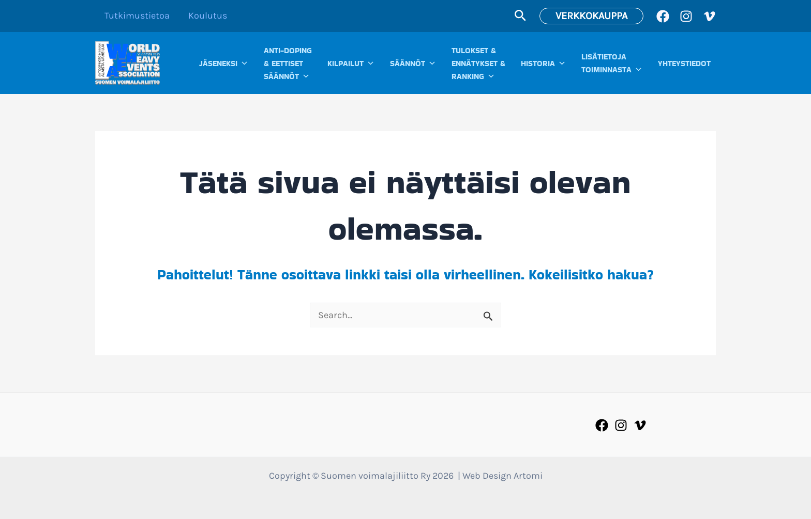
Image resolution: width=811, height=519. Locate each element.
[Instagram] (686, 16)
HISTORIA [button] (543, 63)
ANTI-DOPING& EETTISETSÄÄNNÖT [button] (288, 64)
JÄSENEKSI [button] (223, 63)
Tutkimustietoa (137, 15)
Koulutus (207, 15)
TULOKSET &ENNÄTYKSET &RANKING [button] (478, 64)
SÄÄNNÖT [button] (413, 63)
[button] (520, 16)
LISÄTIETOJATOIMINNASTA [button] (611, 63)
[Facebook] (662, 16)
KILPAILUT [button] (350, 63)
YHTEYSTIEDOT (684, 63)
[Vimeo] (709, 16)
